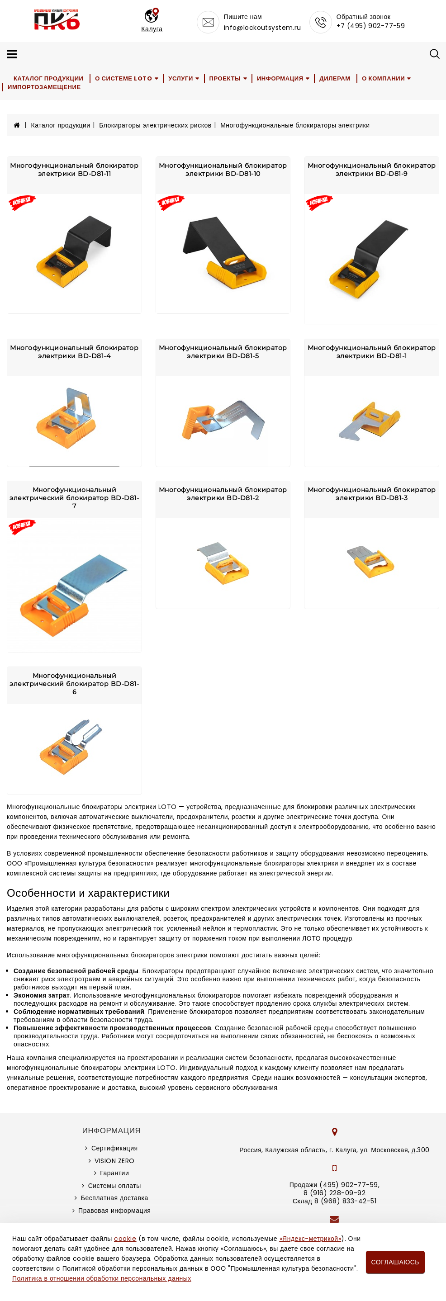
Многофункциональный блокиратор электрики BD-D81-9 (372, 169)
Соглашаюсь (395, 1262)
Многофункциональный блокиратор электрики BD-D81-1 (372, 352)
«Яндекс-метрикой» (310, 1238)
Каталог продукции (49, 78)
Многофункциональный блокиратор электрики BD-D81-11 (74, 169)
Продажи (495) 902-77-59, (334, 1185)
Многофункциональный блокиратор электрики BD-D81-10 (223, 169)
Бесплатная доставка (114, 1198)
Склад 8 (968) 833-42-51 (334, 1201)
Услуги (180, 78)
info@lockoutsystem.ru (262, 27)
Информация (280, 78)
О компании (383, 78)
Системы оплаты (114, 1186)
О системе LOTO (123, 78)
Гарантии (114, 1173)
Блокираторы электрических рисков (155, 125)
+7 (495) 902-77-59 (371, 25)
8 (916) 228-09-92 (335, 1193)
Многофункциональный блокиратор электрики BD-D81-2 (223, 494)
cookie (125, 1238)
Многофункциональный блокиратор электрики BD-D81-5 (223, 352)
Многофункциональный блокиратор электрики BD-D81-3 (372, 494)
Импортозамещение (44, 87)
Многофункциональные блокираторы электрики (295, 125)
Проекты (225, 78)
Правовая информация (114, 1210)
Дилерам (334, 78)
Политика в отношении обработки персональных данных (101, 1278)
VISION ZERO (115, 1161)
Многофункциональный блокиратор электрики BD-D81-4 (74, 352)
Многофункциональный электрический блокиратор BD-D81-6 (74, 684)
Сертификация (114, 1148)
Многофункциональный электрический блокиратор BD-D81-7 (74, 498)
